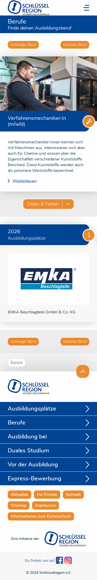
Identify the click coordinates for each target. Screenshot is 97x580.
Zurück (16, 362)
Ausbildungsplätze (32, 409)
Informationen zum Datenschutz (41, 516)
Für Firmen (47, 494)
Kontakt (73, 494)
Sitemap (18, 505)
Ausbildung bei (27, 436)
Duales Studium (28, 450)
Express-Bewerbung (34, 478)
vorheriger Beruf (23, 44)
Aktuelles (19, 494)
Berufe (16, 423)
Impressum (45, 505)
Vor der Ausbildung (33, 464)
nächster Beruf (75, 44)
